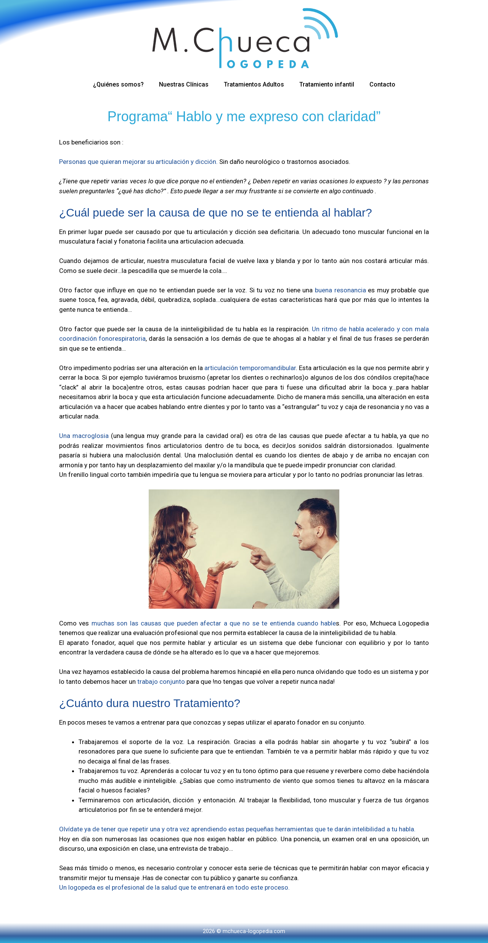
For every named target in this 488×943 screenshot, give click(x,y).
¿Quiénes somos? (118, 84)
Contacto (382, 84)
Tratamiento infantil (326, 84)
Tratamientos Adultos (254, 84)
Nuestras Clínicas (184, 84)
